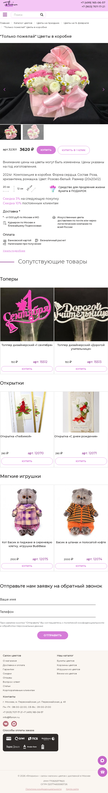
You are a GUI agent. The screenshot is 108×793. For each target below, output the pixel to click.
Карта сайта (72, 788)
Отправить (53, 634)
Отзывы (7, 677)
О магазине (10, 660)
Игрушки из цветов (68, 668)
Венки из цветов (67, 672)
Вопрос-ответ (11, 681)
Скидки (7, 672)
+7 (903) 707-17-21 (92, 6)
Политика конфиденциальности (44, 788)
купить (27, 368)
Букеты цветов (65, 660)
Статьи (6, 685)
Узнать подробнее (14, 250)
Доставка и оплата (14, 664)
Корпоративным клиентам (19, 689)
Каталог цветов (23, 22)
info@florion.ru (11, 716)
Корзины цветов (67, 664)
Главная (4, 22)
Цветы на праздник (48, 22)
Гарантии (8, 668)
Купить (45, 149)
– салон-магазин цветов (52, 775)
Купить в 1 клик (73, 149)
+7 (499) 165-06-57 (92, 2)
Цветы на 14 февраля (76, 22)
